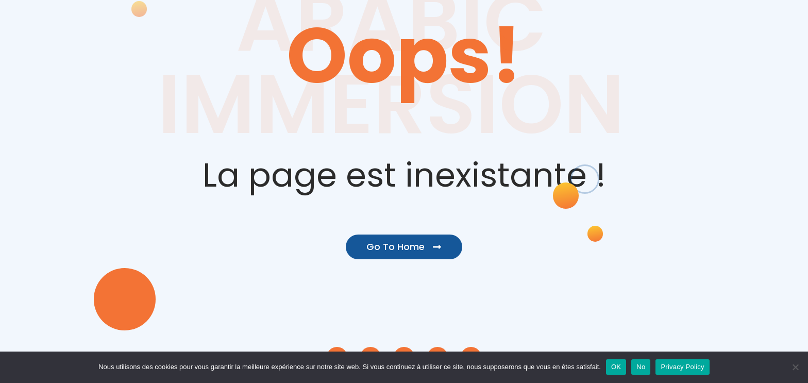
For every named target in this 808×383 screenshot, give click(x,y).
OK (616, 367)
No (640, 367)
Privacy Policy (682, 367)
